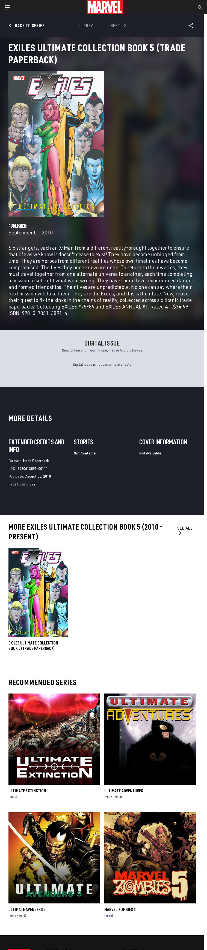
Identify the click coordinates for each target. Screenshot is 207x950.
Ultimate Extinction (27, 790)
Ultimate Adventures (123, 790)
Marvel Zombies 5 (119, 909)
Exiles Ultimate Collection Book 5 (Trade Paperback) (33, 645)
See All (185, 530)
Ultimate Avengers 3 (26, 909)
